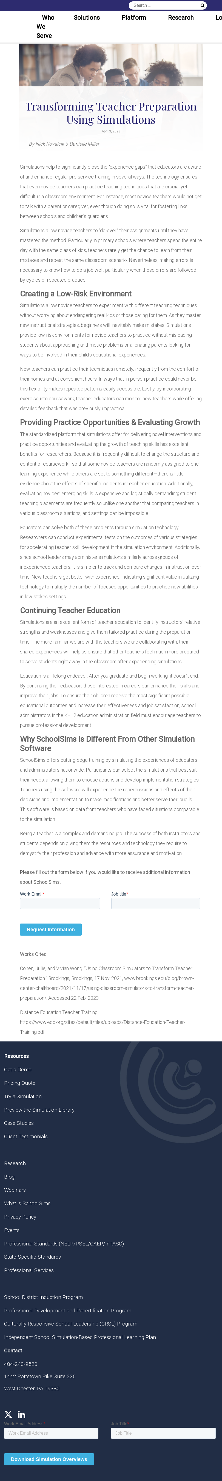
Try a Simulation (23, 1096)
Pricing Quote (19, 1083)
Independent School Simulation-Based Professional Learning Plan (80, 1337)
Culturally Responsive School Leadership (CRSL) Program (70, 1324)
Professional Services (29, 1270)
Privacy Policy (20, 1217)
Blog (9, 1177)
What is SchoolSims (27, 1203)
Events (11, 1230)
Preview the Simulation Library (39, 1110)
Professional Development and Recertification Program (67, 1310)
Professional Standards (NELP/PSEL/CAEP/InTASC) (64, 1244)
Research (180, 17)
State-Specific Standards (32, 1257)
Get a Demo (18, 1069)
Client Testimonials (26, 1136)
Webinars (15, 1190)
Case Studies (19, 1123)
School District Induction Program (43, 1297)
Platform (134, 17)
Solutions (87, 17)
